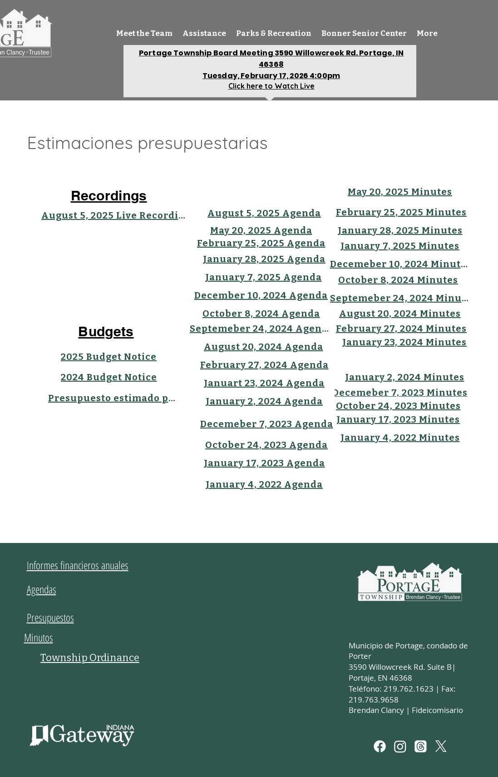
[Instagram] (400, 746)
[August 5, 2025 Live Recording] (114, 215)
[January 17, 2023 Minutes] (398, 419)
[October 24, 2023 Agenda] (267, 445)
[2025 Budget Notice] (109, 357)
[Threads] (421, 746)
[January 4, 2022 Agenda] (264, 484)
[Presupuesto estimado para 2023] (111, 398)
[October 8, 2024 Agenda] (261, 313)
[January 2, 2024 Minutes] (405, 377)
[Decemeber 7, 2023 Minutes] (400, 393)
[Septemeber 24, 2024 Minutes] (400, 298)
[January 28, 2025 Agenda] (264, 259)
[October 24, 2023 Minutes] (398, 406)
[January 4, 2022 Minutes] (400, 437)
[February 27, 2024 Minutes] (401, 328)
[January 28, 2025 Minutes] (400, 230)
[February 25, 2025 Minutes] (401, 212)
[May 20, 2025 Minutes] (400, 192)
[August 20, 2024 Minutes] (400, 313)
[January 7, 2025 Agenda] (263, 277)
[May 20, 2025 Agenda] (261, 230)
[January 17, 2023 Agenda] (264, 463)
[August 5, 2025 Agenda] (264, 213)
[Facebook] (380, 746)
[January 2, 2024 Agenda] (264, 401)
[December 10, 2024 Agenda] (261, 295)
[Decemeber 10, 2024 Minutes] (400, 264)
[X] (441, 746)
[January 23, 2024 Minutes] (405, 342)
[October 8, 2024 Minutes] (398, 280)
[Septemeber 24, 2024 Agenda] (260, 328)
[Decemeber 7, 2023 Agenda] (267, 424)
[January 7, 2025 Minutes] (400, 246)
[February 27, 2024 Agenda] (264, 365)
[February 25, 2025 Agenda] (261, 243)
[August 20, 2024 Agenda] (263, 347)
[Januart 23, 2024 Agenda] (264, 383)
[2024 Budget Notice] (109, 377)
